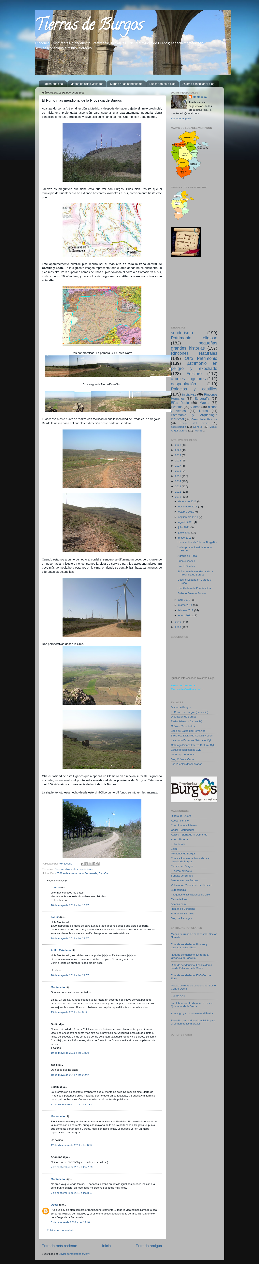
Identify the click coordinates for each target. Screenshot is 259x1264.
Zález (174, 848)
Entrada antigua (149, 1246)
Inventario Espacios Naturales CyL (191, 740)
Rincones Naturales (66, 869)
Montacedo (58, 987)
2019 (178, 455)
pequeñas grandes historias (194, 346)
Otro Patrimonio (201, 358)
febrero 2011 (186, 610)
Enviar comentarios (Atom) (74, 1253)
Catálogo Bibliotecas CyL (186, 749)
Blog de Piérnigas (181, 918)
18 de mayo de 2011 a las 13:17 (70, 905)
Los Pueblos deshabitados (186, 764)
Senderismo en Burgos (184, 880)
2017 (178, 465)
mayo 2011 (185, 537)
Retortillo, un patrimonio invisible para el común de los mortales (193, 1022)
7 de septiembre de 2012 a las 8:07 (72, 1192)
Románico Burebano (183, 908)
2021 (178, 444)
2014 (178, 481)
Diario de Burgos (181, 707)
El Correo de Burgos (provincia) (189, 712)
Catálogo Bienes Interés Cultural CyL (193, 745)
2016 (178, 470)
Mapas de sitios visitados (86, 83)
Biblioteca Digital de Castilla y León (192, 735)
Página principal (53, 83)
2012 (178, 491)
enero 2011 (185, 615)
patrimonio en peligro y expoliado (194, 366)
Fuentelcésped (186, 560)
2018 (178, 460)
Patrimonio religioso (194, 337)
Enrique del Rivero (194, 423)
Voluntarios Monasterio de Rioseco (191, 885)
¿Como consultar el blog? (199, 83)
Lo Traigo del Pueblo (183, 754)
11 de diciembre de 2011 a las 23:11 (72, 1104)
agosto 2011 (186, 522)
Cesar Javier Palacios (204, 419)
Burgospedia (178, 889)
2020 (178, 450)
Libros (203, 411)
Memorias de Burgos (183, 853)
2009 (178, 627)
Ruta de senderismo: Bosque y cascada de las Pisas (189, 946)
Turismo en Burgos (182, 866)
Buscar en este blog (162, 83)
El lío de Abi (178, 844)
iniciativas (189, 394)
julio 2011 (184, 527)
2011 (178, 496)
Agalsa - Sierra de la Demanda (189, 834)
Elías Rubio (180, 402)
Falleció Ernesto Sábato (192, 593)
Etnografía (202, 398)
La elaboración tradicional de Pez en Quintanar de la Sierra (192, 1005)
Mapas (204, 402)
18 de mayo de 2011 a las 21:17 (70, 938)
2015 (178, 476)
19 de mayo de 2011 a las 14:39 (70, 1052)
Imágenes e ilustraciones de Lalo (190, 894)
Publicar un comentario (60, 1230)
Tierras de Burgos (89, 26)
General (197, 426)
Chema (55, 887)
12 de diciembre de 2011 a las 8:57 (72, 1145)
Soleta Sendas (186, 566)
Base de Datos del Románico (188, 730)
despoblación (183, 383)
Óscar (54, 1204)
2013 (178, 486)
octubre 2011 (186, 511)
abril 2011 (184, 599)
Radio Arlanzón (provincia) (186, 721)
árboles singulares (188, 378)
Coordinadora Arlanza (184, 825)
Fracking (198, 430)
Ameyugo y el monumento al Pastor (192, 1013)
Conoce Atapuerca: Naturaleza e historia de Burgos (190, 860)
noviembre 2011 (188, 506)
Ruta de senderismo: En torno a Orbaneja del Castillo (190, 956)
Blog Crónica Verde (182, 759)
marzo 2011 (185, 604)
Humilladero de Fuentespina (194, 588)
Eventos (177, 407)
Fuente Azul (178, 996)
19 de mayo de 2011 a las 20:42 (70, 1074)
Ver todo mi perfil (181, 118)
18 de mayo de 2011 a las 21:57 (70, 975)
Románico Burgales (182, 913)
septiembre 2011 (188, 517)
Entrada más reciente (59, 1246)
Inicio (106, 1246)
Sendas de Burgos (182, 875)
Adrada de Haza (187, 555)
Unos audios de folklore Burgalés (197, 542)
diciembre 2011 (187, 501)
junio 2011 (184, 532)
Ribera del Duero (181, 815)
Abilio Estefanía (61, 950)
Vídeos (195, 407)
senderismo (86, 869)
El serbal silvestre (181, 870)
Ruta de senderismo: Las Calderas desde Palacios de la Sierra (191, 967)
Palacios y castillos (194, 388)
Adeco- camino (180, 820)
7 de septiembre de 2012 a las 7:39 (72, 1167)
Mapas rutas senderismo (126, 83)
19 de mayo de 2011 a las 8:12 (69, 1012)
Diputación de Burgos (183, 716)
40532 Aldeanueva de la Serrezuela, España (81, 873)
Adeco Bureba (179, 839)
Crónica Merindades (183, 726)
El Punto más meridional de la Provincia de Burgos (195, 573)
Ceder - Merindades (182, 829)
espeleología (178, 426)
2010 (178, 621)
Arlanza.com (178, 904)
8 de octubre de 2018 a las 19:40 (70, 1222)
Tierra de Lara (179, 899)
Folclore (194, 373)
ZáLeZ (55, 917)
